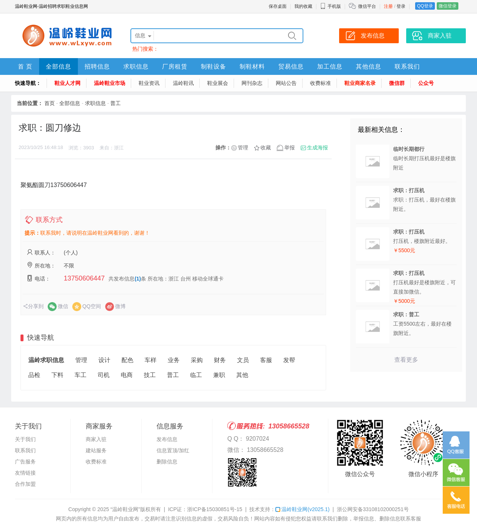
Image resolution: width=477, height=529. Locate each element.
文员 (243, 360)
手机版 (330, 6)
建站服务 (96, 450)
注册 (388, 6)
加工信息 (329, 66)
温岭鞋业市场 (109, 83)
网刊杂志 (251, 83)
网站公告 (286, 83)
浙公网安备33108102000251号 (373, 509)
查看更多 (406, 360)
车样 (151, 360)
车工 (80, 375)
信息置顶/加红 (173, 450)
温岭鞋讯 (183, 83)
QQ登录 (425, 6)
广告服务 (25, 462)
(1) (138, 279)
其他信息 (368, 66)
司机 (104, 375)
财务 (220, 360)
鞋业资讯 (149, 83)
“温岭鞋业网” (125, 509)
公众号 (426, 83)
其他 (242, 375)
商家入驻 (96, 439)
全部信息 (58, 66)
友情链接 (25, 473)
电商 (127, 375)
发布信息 (167, 439)
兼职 (219, 375)
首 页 (25, 66)
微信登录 (448, 6)
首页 (49, 103)
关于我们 (25, 439)
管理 (243, 148)
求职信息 (136, 66)
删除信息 (167, 462)
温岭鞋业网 (302, 509)
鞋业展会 (217, 83)
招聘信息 (97, 66)
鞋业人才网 (67, 83)
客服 (266, 360)
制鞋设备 (213, 66)
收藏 (265, 148)
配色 (127, 360)
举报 (289, 148)
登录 (401, 6)
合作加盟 (25, 484)
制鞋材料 (252, 66)
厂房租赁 (174, 66)
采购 (197, 360)
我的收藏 (303, 6)
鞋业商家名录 (360, 83)
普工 (115, 103)
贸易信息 (291, 66)
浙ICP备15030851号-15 (214, 509)
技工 (150, 375)
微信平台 (367, 6)
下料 (57, 375)
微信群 (397, 83)
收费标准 (320, 83)
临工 (196, 375)
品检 (34, 375)
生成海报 (317, 148)
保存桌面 (278, 6)
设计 (104, 360)
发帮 (289, 360)
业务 (174, 360)
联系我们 (407, 66)
